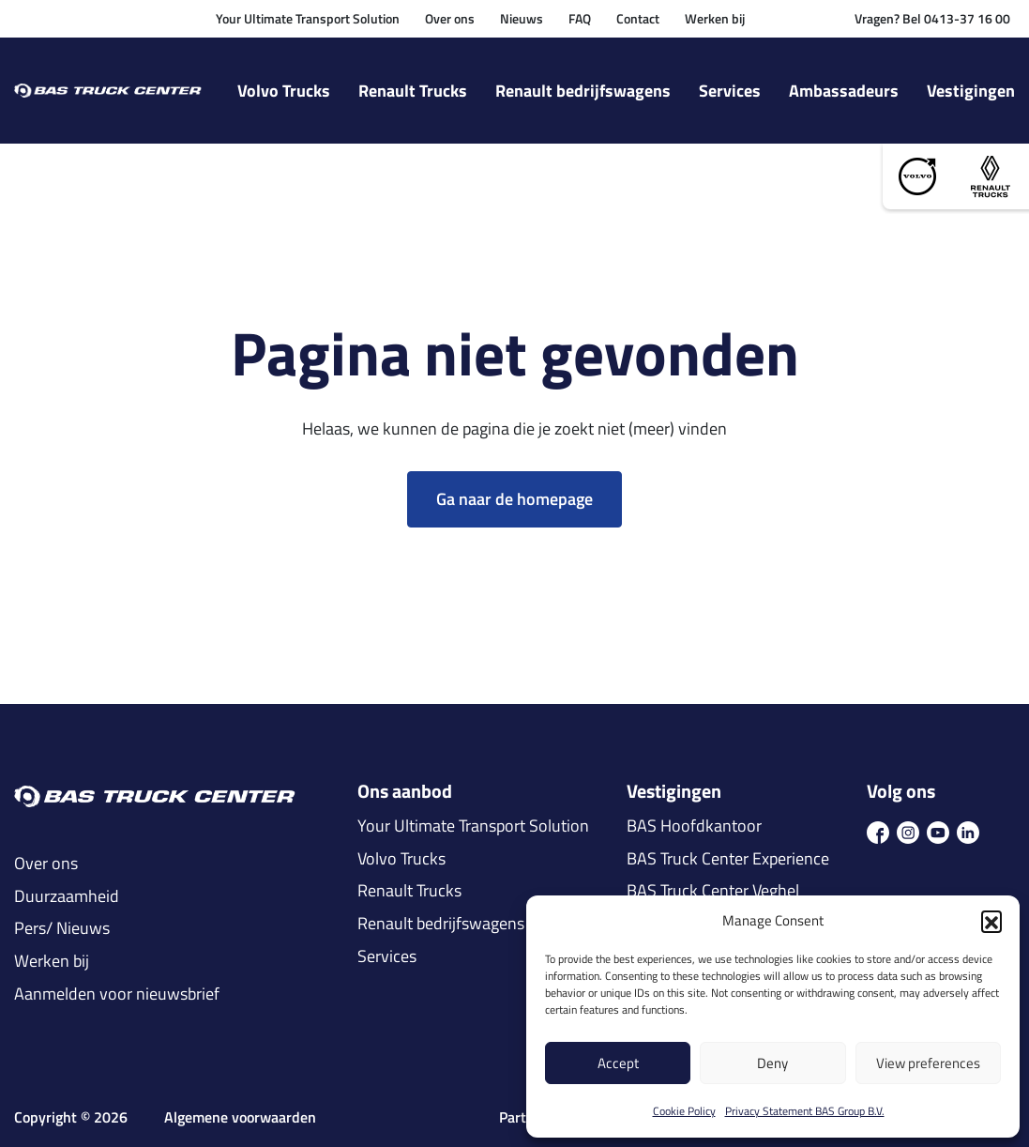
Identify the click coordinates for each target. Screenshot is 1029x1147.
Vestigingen (971, 90)
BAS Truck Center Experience (728, 859)
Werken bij (715, 18)
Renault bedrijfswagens (583, 90)
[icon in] (968, 831)
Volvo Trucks (283, 90)
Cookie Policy (684, 1111)
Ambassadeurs (844, 90)
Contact (637, 18)
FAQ (579, 18)
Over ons (450, 18)
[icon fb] (878, 831)
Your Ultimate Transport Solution (308, 18)
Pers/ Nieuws (62, 928)
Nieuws (521, 18)
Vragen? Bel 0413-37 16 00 (932, 18)
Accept (618, 1063)
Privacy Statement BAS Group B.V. (805, 1111)
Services (730, 90)
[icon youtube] (938, 831)
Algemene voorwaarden (240, 1117)
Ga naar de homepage (514, 499)
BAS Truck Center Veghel (713, 890)
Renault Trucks (412, 90)
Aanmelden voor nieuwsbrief (116, 994)
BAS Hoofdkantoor (694, 826)
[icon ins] (908, 831)
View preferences (928, 1063)
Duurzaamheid (66, 896)
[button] (991, 920)
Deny (772, 1063)
